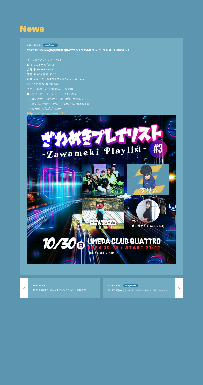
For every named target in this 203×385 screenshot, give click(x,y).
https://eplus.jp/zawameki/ (46, 113)
